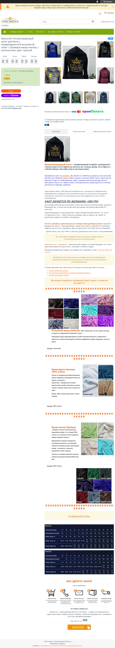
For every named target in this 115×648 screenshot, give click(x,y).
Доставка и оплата (55, 32)
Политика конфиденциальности (71, 646)
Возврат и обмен (73, 32)
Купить (11, 91)
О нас (30, 32)
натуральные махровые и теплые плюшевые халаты (69, 273)
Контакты (40, 32)
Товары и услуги (16, 32)
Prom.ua (68, 641)
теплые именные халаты (58, 270)
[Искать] (93, 21)
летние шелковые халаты (59, 275)
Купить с (11, 95)
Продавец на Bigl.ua (57, 643)
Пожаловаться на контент (49, 646)
